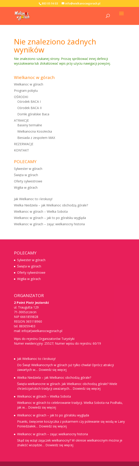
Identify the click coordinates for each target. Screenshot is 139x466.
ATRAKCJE (21, 120)
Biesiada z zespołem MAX (36, 138)
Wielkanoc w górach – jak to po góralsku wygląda (50, 218)
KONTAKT (21, 150)
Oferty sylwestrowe (28, 181)
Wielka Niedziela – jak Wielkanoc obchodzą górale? (51, 205)
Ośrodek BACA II (29, 108)
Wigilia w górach (26, 187)
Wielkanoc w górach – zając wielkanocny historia (49, 224)
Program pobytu (26, 90)
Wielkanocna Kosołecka (34, 131)
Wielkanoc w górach (28, 84)
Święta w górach (26, 175)
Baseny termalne (29, 125)
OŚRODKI (21, 97)
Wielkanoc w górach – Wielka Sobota (41, 211)
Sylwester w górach (28, 168)
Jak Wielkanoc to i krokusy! (33, 199)
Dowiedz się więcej (53, 370)
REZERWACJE (23, 144)
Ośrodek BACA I (29, 101)
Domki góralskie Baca (33, 114)
